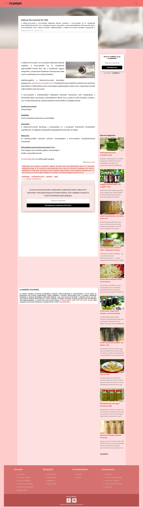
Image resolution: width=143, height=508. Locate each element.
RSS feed (79, 474)
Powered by (112, 73)
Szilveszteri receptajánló (25, 487)
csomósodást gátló (38, 176)
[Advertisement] (58, 46)
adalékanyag (25, 176)
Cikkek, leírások (22, 490)
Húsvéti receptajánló (24, 480)
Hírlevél (78, 477)
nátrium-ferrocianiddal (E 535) (43, 83)
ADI (52, 147)
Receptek (21, 474)
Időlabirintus (51, 480)
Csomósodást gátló (28, 159)
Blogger (116, 480)
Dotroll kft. (118, 484)
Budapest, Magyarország (33, 179)
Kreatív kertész (51, 484)
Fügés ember (51, 474)
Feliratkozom (112, 67)
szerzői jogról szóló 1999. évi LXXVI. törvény (77, 300)
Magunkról (108, 474)
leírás (56, 176)
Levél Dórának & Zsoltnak (113, 477)
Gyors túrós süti (104, 374)
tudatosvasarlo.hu (90, 162)
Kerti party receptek (24, 477)
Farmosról (108, 487)
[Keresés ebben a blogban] (128, 3)
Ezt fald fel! (15, 3)
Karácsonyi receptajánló (25, 484)
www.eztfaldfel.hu (64, 302)
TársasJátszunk (51, 477)
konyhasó (49, 176)
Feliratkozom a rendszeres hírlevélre (58, 205)
